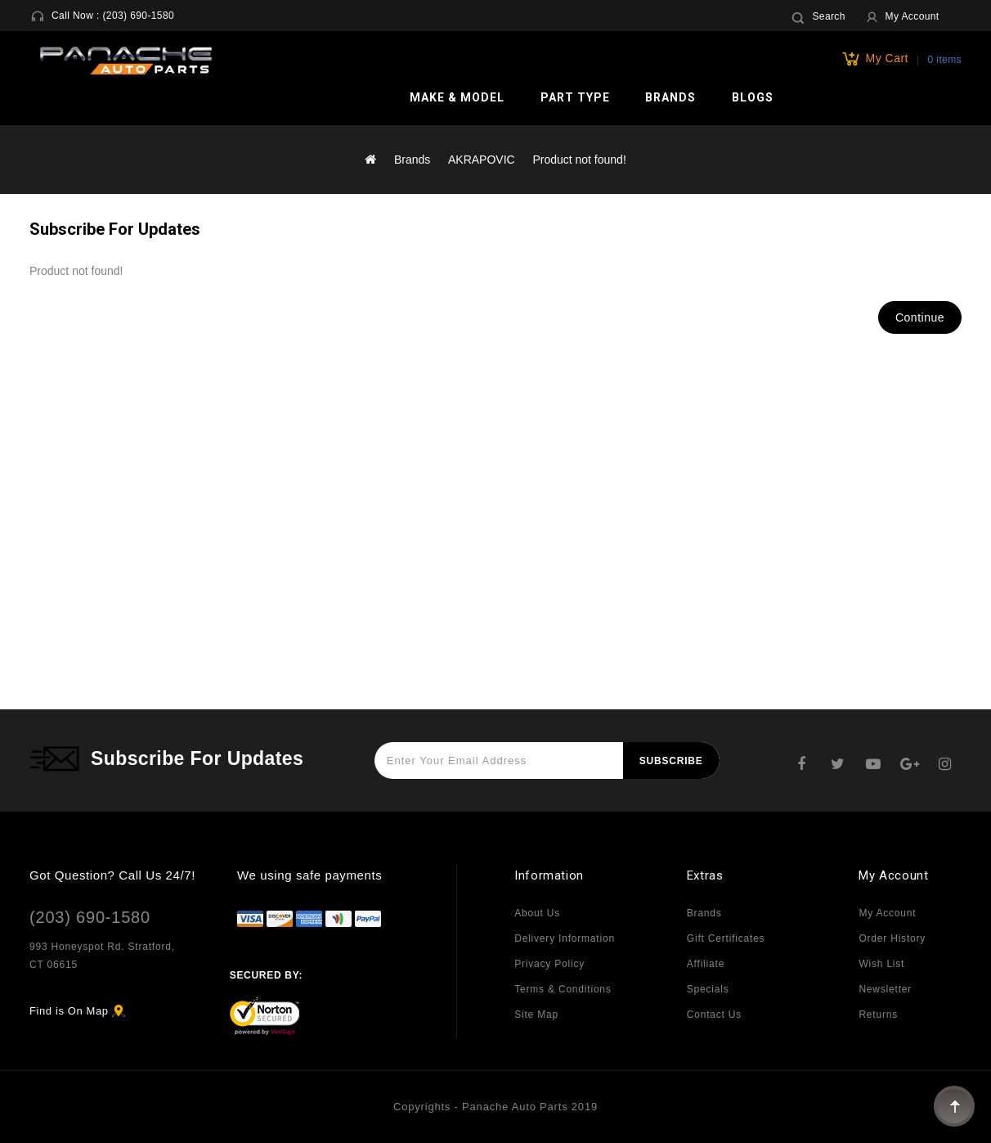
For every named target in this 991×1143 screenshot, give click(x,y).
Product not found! (579, 159)
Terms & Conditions (562, 989)
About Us (537, 913)
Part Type (575, 97)
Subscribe (671, 761)
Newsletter (885, 989)
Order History (892, 938)
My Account (887, 913)
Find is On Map (69, 1011)
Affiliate (705, 964)
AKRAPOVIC (481, 159)
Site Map (536, 1014)
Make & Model (457, 97)
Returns (878, 1014)
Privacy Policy (549, 964)
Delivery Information (564, 938)
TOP (954, 1106)
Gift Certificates (726, 938)
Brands (670, 97)
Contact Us (714, 1014)
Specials (708, 989)
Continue (919, 317)
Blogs (753, 97)
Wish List (881, 964)
